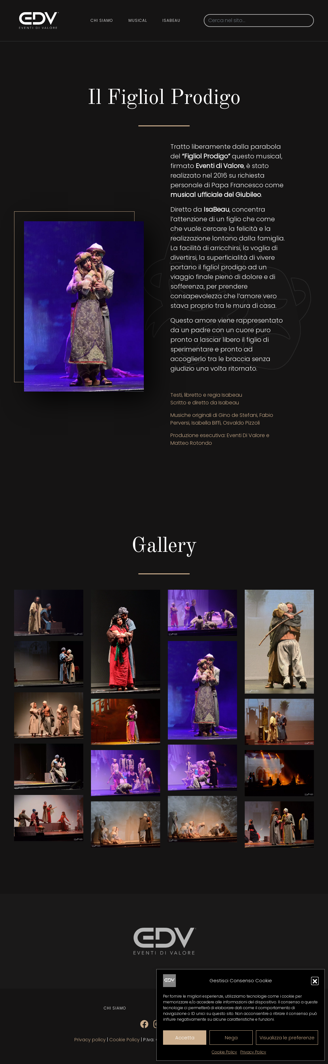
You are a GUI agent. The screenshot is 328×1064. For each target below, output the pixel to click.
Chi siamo (102, 20)
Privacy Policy (253, 1052)
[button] (315, 980)
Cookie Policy (224, 1052)
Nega (231, 1037)
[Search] (259, 20)
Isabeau (171, 20)
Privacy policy (90, 1039)
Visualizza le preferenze (287, 1037)
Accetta (184, 1037)
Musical (137, 20)
